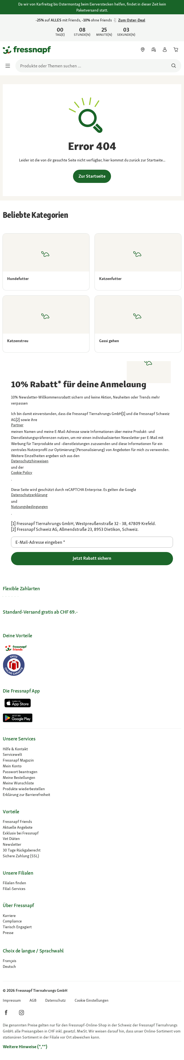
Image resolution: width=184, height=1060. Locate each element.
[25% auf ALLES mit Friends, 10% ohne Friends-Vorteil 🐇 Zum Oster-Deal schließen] (175, 27)
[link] (92, 27)
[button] (92, 1000)
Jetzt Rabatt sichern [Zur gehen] (92, 558)
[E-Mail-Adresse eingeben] (92, 542)
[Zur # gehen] (9, 961)
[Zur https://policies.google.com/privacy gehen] (92, 495)
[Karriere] (92, 915)
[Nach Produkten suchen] (173, 65)
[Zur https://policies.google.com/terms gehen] (92, 506)
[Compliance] (92, 921)
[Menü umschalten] (9, 65)
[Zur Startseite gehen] (9, 50)
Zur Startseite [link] (92, 176)
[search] (98, 65)
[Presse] (92, 932)
